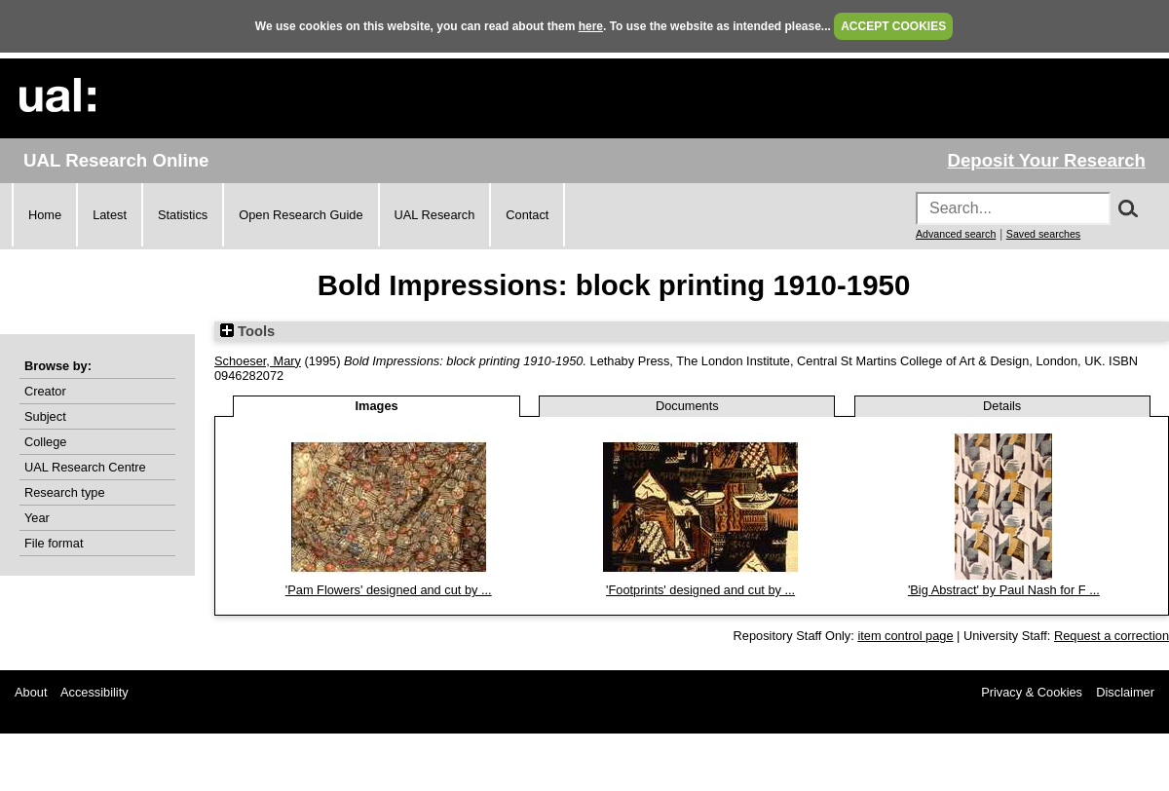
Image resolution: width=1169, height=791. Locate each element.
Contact (527, 214)
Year (37, 517)
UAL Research (435, 214)
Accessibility (94, 692)
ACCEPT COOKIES (893, 26)
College (45, 441)
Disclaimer (1125, 692)
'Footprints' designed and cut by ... (700, 590)
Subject (45, 416)
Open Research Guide (300, 214)
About (31, 692)
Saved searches (1043, 234)
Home (44, 214)
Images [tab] (377, 405)
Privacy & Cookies (1031, 692)
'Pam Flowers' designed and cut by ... (388, 590)
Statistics (182, 214)
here (591, 26)
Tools (247, 331)
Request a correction (1111, 635)
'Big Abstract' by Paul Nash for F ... (1004, 590)
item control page (905, 635)
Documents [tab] (687, 405)
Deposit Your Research (1046, 160)
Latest (110, 214)
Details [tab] (1002, 405)
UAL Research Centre (85, 467)
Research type (64, 492)
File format (53, 543)
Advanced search (956, 234)
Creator (45, 391)
